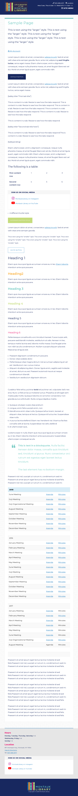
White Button (16, 250)
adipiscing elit (51, 57)
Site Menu (67, 8)
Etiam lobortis (62, 264)
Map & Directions (11, 750)
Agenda (49, 494)
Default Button (16, 77)
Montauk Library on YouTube (24, 203)
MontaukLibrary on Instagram (25, 199)
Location (70, 3)
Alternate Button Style (20, 220)
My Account (14, 51)
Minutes (62, 494)
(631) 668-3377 (59, 3)
